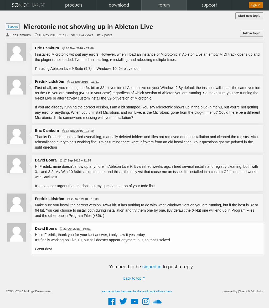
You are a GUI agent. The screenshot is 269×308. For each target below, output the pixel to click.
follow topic (251, 33)
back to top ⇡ (134, 278)
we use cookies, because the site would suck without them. (137, 291)
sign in (256, 5)
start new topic (249, 16)
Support (13, 26)
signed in (152, 266)
